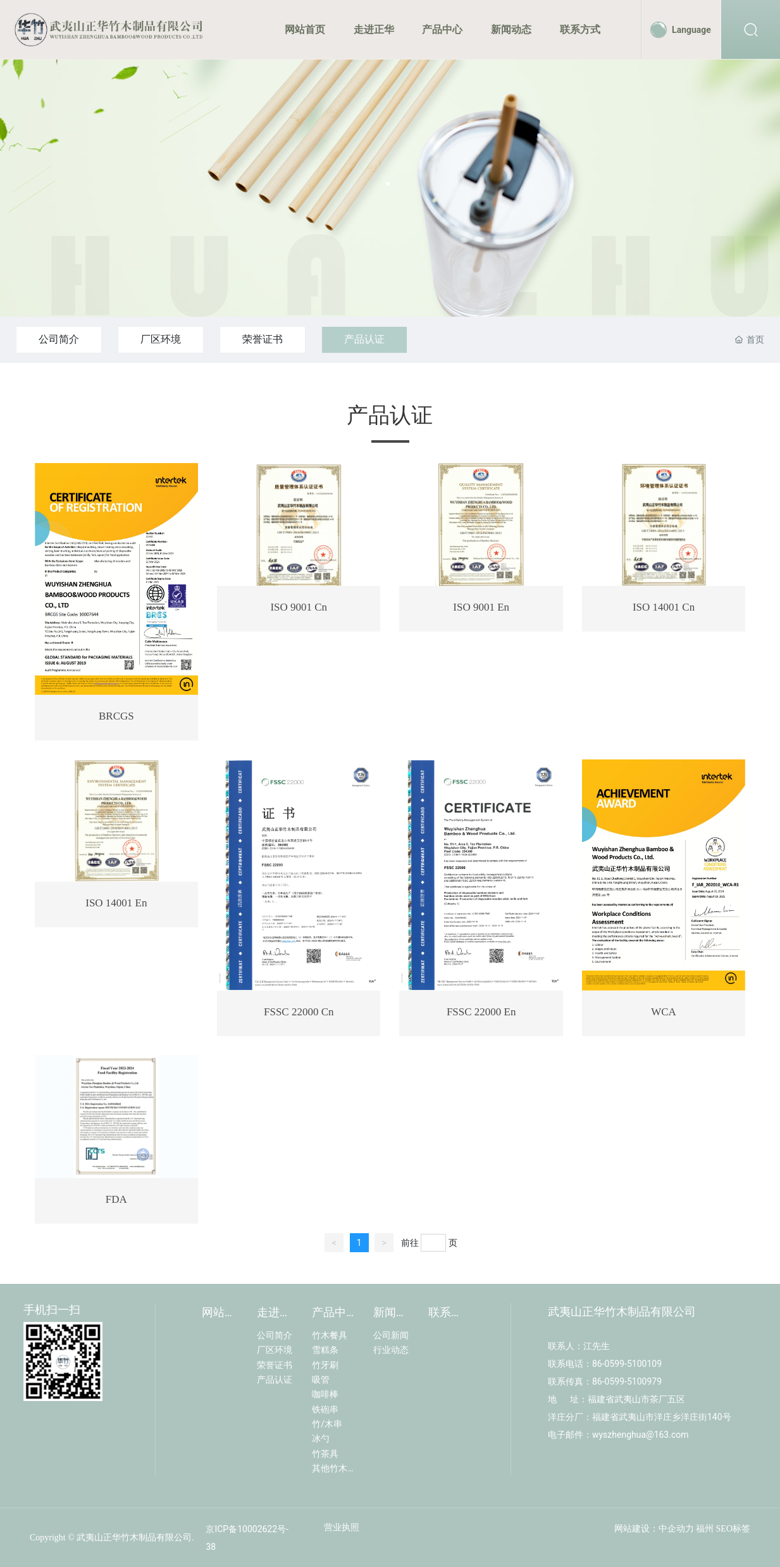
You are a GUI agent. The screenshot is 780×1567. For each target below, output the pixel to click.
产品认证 (364, 339)
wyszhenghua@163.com (641, 1435)
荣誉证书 (262, 339)
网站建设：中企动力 (654, 1528)
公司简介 (59, 339)
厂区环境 (160, 339)
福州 (705, 1528)
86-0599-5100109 (627, 1364)
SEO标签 (733, 1528)
